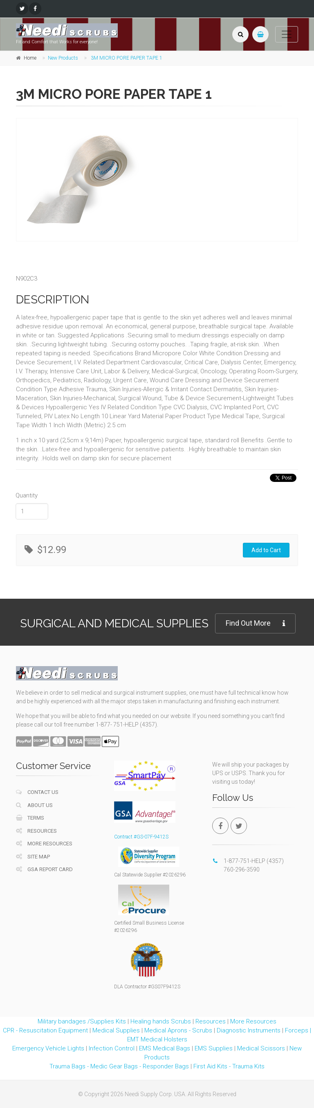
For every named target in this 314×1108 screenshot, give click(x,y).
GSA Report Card (44, 869)
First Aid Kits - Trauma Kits (229, 1066)
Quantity (27, 495)
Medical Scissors (261, 1048)
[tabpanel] (87, 179)
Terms (30, 818)
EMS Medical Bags (164, 1048)
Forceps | (298, 1030)
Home (30, 58)
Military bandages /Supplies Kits (82, 1021)
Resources (36, 831)
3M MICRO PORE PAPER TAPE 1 (126, 58)
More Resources (44, 843)
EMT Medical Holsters (157, 1039)
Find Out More (255, 623)
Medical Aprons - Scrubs (178, 1030)
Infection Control (112, 1048)
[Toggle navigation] (286, 34)
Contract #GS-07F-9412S (141, 837)
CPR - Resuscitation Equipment (45, 1030)
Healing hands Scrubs (160, 1021)
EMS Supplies (214, 1048)
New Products (63, 58)
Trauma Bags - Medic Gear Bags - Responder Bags (119, 1066)
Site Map (33, 857)
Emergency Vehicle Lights (48, 1048)
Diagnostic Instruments (248, 1030)
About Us (34, 805)
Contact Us (37, 792)
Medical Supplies (116, 1030)
